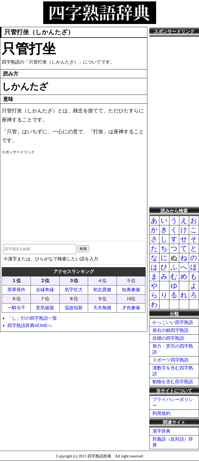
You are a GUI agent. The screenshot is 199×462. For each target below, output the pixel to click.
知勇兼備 (131, 289)
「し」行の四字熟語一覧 (32, 318)
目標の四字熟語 (168, 338)
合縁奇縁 (45, 289)
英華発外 (16, 289)
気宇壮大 (74, 289)
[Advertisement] (73, 195)
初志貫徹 (102, 289)
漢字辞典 (161, 431)
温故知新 (74, 307)
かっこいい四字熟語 (172, 322)
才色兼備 (131, 307)
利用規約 (161, 413)
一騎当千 (16, 307)
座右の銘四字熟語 (170, 330)
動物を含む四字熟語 (172, 381)
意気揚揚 (45, 307)
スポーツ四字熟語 (170, 360)
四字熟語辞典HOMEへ (29, 325)
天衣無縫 (102, 307)
